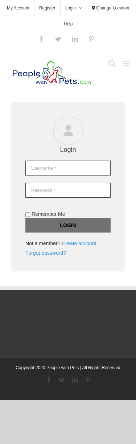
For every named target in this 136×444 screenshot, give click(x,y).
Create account (79, 243)
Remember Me (45, 214)
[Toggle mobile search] (112, 63)
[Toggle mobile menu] (127, 63)
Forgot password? (45, 253)
